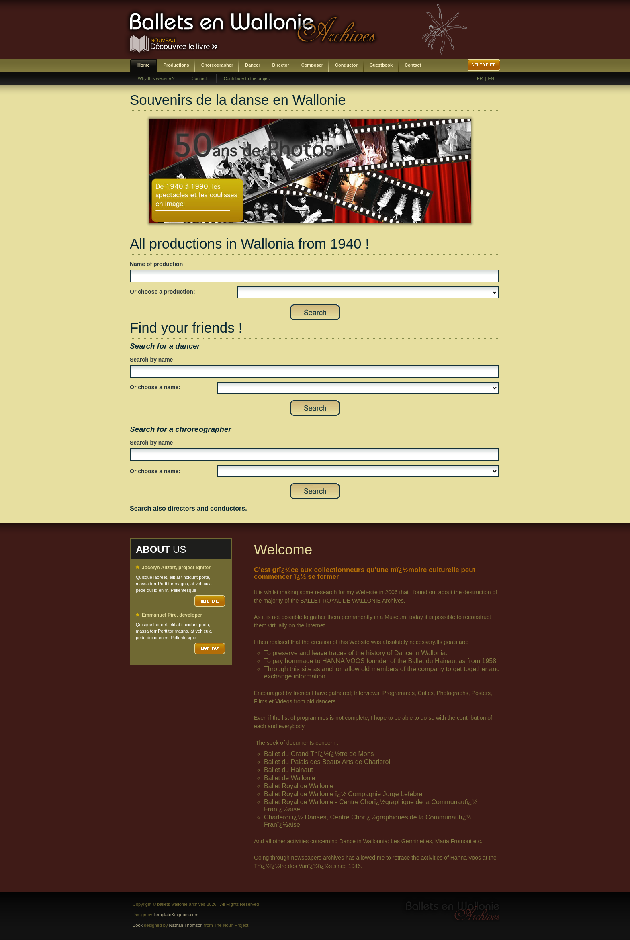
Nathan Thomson (186, 925)
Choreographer (217, 65)
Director (280, 65)
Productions (176, 65)
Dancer (252, 65)
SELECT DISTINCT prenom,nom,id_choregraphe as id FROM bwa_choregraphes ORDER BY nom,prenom (358, 471)
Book (138, 925)
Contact (413, 65)
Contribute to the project (247, 78)
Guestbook (381, 65)
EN (491, 78)
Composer (312, 65)
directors (181, 508)
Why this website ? (156, 78)
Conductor (346, 65)
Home (143, 65)
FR (480, 78)
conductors (227, 508)
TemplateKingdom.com (175, 914)
